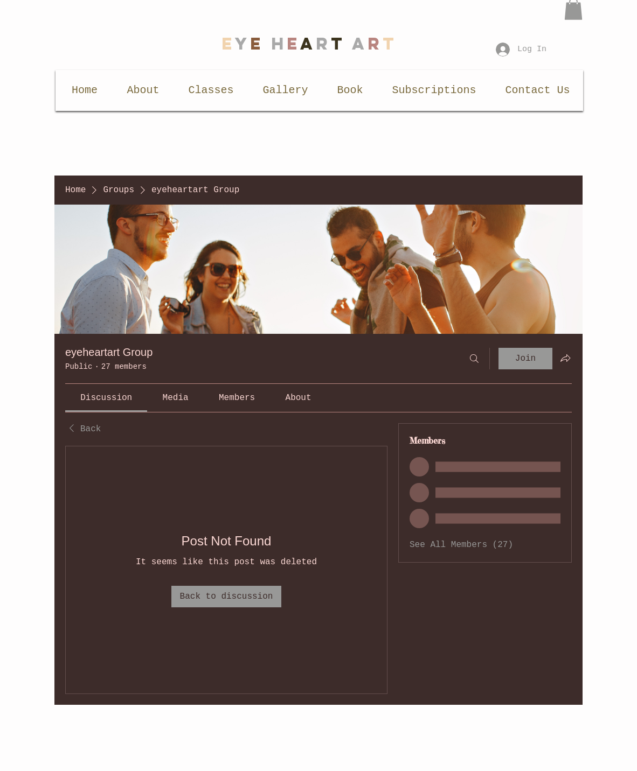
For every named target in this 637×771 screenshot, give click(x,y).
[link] (106, 398)
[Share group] (565, 358)
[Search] (474, 358)
